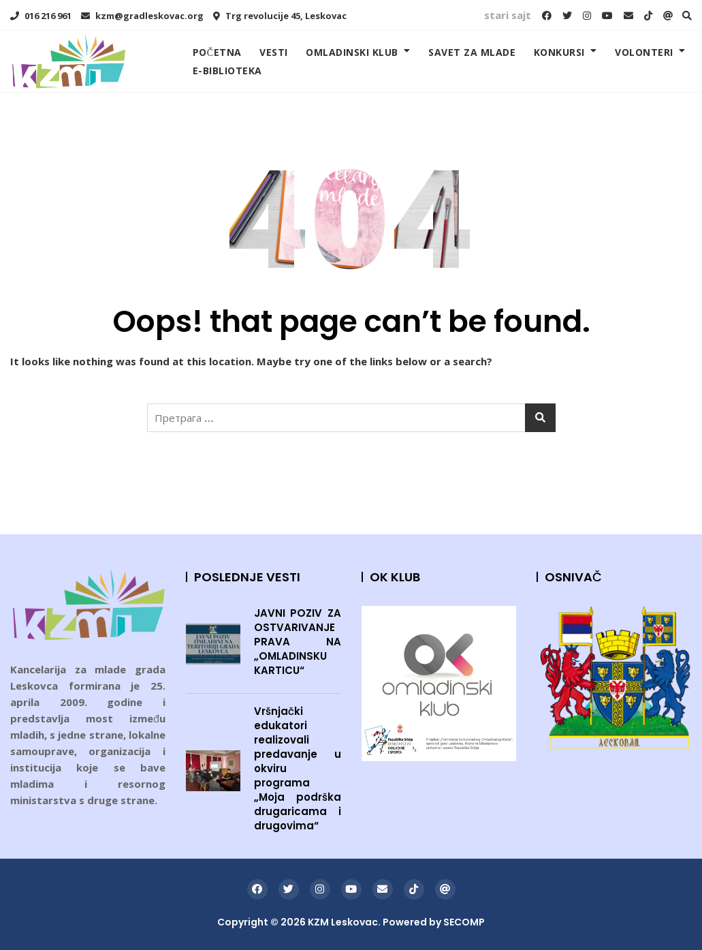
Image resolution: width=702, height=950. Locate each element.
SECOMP (464, 922)
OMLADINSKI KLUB (352, 52)
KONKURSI (559, 52)
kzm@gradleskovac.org (142, 16)
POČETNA (217, 52)
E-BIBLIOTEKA (227, 70)
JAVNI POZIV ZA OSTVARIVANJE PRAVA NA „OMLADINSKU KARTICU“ (297, 641)
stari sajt (507, 15)
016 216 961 (40, 16)
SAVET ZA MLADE (471, 52)
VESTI (273, 52)
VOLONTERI (644, 52)
